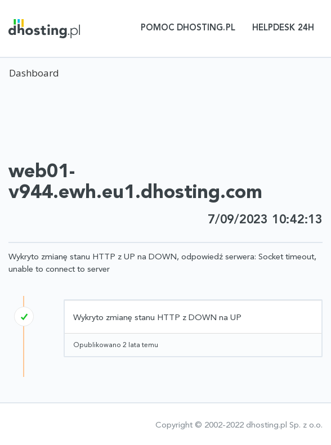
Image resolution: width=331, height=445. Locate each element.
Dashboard (34, 72)
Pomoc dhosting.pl (188, 28)
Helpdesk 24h (283, 28)
